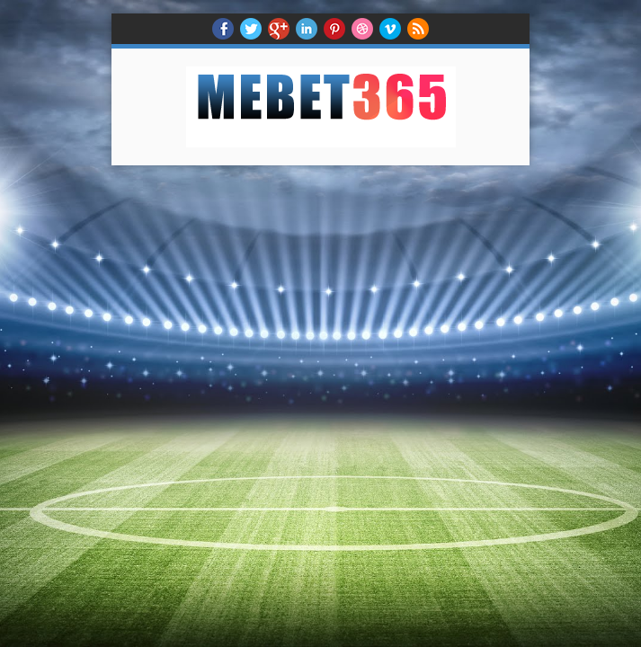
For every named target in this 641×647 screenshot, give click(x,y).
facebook (223, 29)
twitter (251, 29)
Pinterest (334, 29)
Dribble (362, 29)
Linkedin (306, 29)
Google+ (278, 29)
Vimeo (390, 29)
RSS (418, 29)
